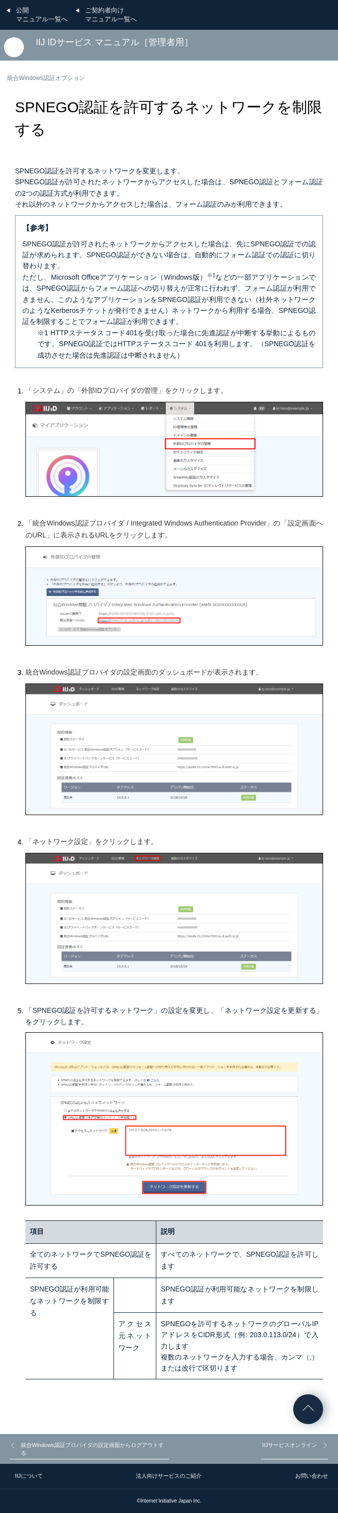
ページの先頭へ (308, 1409)
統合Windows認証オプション (46, 78)
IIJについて (29, 1476)
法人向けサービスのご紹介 (169, 1476)
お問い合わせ (311, 1476)
